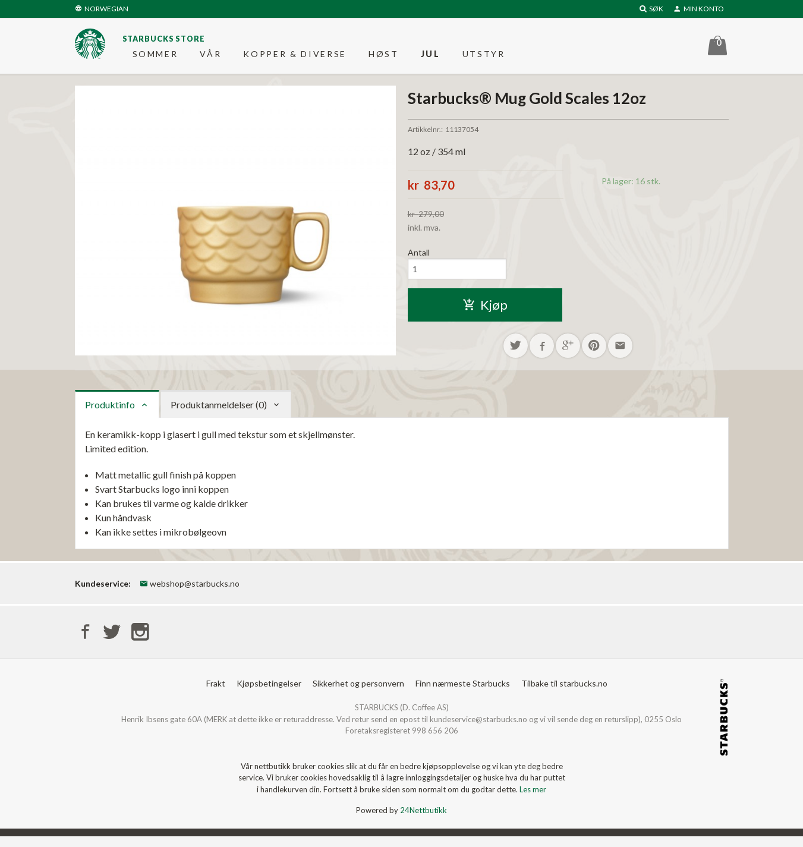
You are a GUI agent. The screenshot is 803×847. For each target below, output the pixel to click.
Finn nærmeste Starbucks (462, 694)
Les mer (532, 800)
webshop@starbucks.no (190, 592)
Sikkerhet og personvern (358, 694)
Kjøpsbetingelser (269, 694)
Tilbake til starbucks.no (564, 694)
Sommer (155, 56)
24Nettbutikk (423, 821)
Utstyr (483, 56)
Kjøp (485, 312)
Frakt (215, 694)
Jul (430, 56)
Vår (210, 56)
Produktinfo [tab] (110, 413)
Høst (384, 56)
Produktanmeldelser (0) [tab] (219, 413)
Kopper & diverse (295, 56)
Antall (419, 258)
